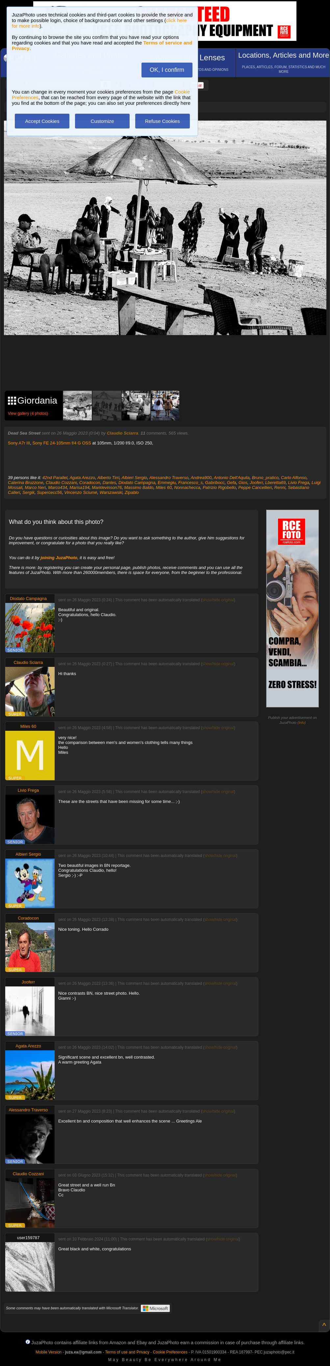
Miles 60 (164, 487)
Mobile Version (49, 1352)
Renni (279, 487)
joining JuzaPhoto (58, 557)
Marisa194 (79, 487)
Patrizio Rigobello (219, 487)
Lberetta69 (275, 482)
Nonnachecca (187, 487)
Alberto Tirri (108, 477)
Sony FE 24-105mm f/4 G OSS (61, 443)
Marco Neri (35, 487)
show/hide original (218, 600)
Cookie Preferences (170, 1352)
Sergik (28, 492)
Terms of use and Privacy (127, 1352)
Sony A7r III (19, 443)
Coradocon (89, 482)
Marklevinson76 (107, 487)
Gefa (231, 482)
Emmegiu (167, 482)
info (302, 723)
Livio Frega (298, 482)
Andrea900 (201, 477)
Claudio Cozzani (61, 482)
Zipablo (132, 492)
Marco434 (57, 487)
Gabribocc (214, 482)
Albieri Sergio (134, 477)
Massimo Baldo (138, 487)
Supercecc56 (49, 492)
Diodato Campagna (136, 482)
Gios (243, 482)
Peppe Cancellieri (255, 487)
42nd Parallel (54, 477)
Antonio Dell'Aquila (232, 477)
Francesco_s (190, 482)
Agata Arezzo (82, 477)
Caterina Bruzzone (25, 482)
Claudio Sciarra (122, 433)
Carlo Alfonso (294, 477)
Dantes (109, 482)
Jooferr (256, 482)
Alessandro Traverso (169, 477)
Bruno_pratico (265, 477)
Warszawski (111, 492)
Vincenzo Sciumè (80, 492)
